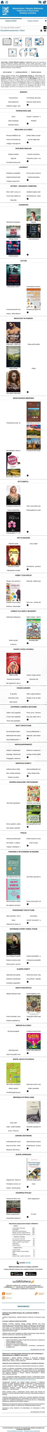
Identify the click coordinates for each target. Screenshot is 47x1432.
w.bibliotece (9, 1287)
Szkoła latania (15, 1229)
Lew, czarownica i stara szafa (19, 1228)
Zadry (14, 1252)
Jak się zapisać (7, 72)
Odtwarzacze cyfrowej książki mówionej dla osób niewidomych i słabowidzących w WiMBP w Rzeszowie (22, 1354)
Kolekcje (22, 30)
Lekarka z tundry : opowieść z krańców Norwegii (23, 1256)
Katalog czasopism (33, 21)
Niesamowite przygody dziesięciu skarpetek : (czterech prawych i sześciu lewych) (30, 1234)
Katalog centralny (11, 21)
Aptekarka (15, 1254)
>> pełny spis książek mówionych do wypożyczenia (22, 1379)
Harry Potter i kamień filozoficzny (19, 1231)
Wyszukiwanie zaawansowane (9, 30)
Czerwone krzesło (16, 1245)
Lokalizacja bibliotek (21, 72)
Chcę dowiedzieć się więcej (15, 1431)
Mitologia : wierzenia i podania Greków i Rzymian (23, 1232)
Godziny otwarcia (36, 72)
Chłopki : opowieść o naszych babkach (21, 1242)
